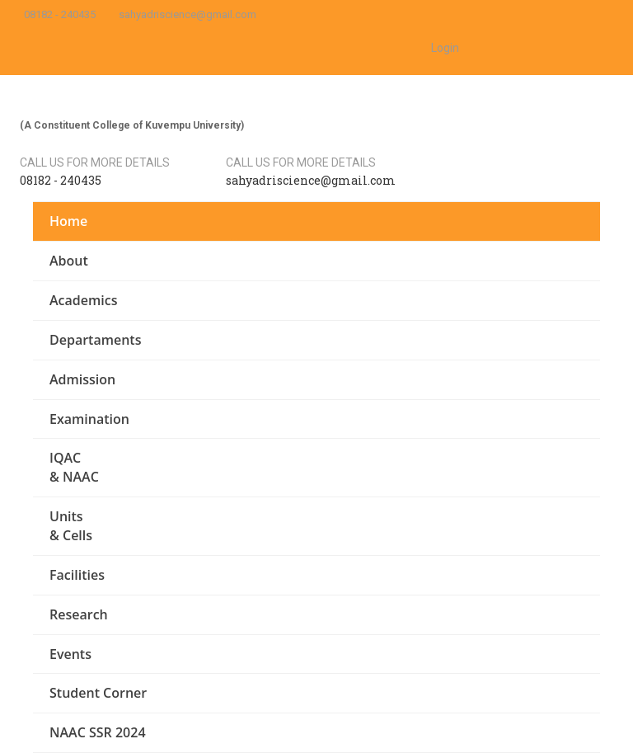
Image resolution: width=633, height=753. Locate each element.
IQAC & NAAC (74, 467)
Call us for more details (95, 162)
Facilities (77, 575)
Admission (82, 379)
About (68, 261)
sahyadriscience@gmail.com (187, 14)
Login (445, 47)
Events (70, 654)
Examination (89, 419)
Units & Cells (70, 525)
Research (78, 614)
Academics (83, 300)
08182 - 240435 (60, 14)
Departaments (95, 340)
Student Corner (98, 693)
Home (68, 221)
